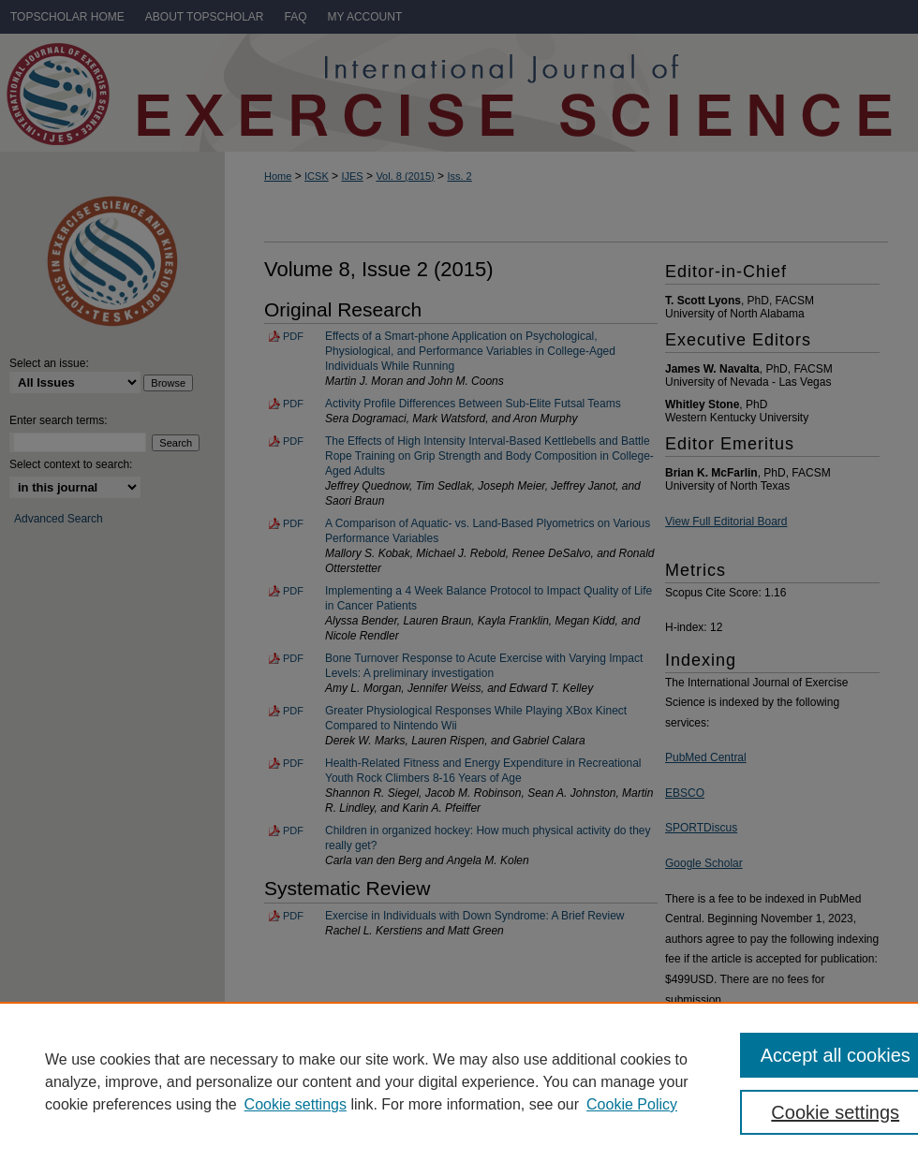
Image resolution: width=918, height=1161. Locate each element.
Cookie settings (295, 1104)
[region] (459, 1081)
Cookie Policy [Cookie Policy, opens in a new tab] (631, 1104)
